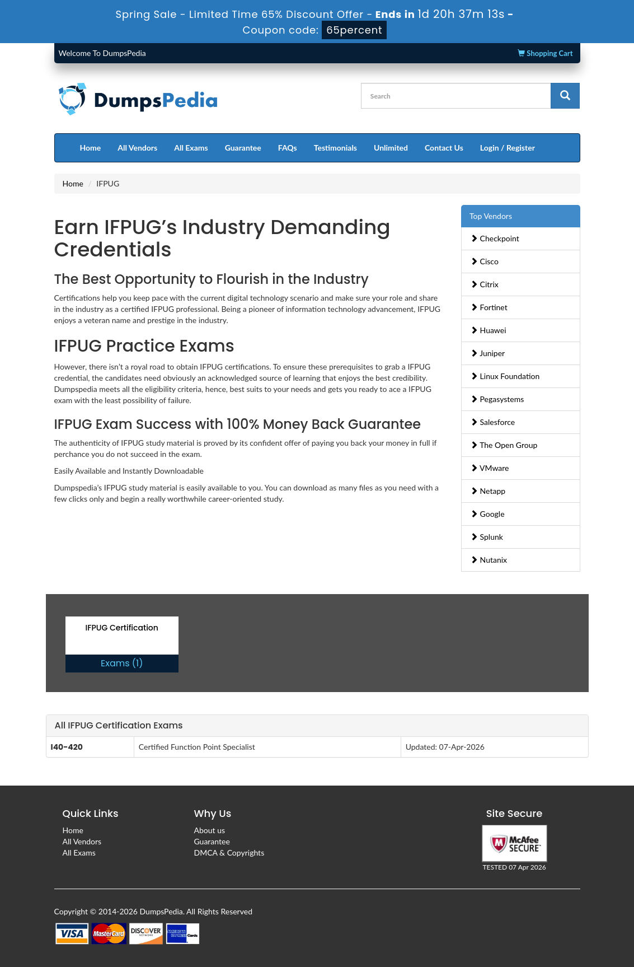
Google (487, 513)
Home (90, 147)
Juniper (487, 353)
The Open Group (503, 445)
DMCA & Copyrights (229, 852)
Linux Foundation (504, 376)
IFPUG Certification (122, 627)
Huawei (488, 330)
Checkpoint (494, 238)
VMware (489, 468)
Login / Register (507, 147)
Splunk (486, 536)
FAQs (287, 147)
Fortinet (489, 307)
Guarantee (243, 147)
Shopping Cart (545, 53)
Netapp (487, 491)
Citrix (484, 284)
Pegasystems (497, 399)
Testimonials (335, 147)
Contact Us (444, 147)
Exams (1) (122, 663)
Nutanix (488, 559)
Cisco (484, 261)
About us (210, 830)
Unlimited (391, 147)
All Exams (191, 147)
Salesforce (492, 422)
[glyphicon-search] (565, 96)
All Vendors (137, 147)
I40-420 (67, 747)
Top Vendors (490, 216)
